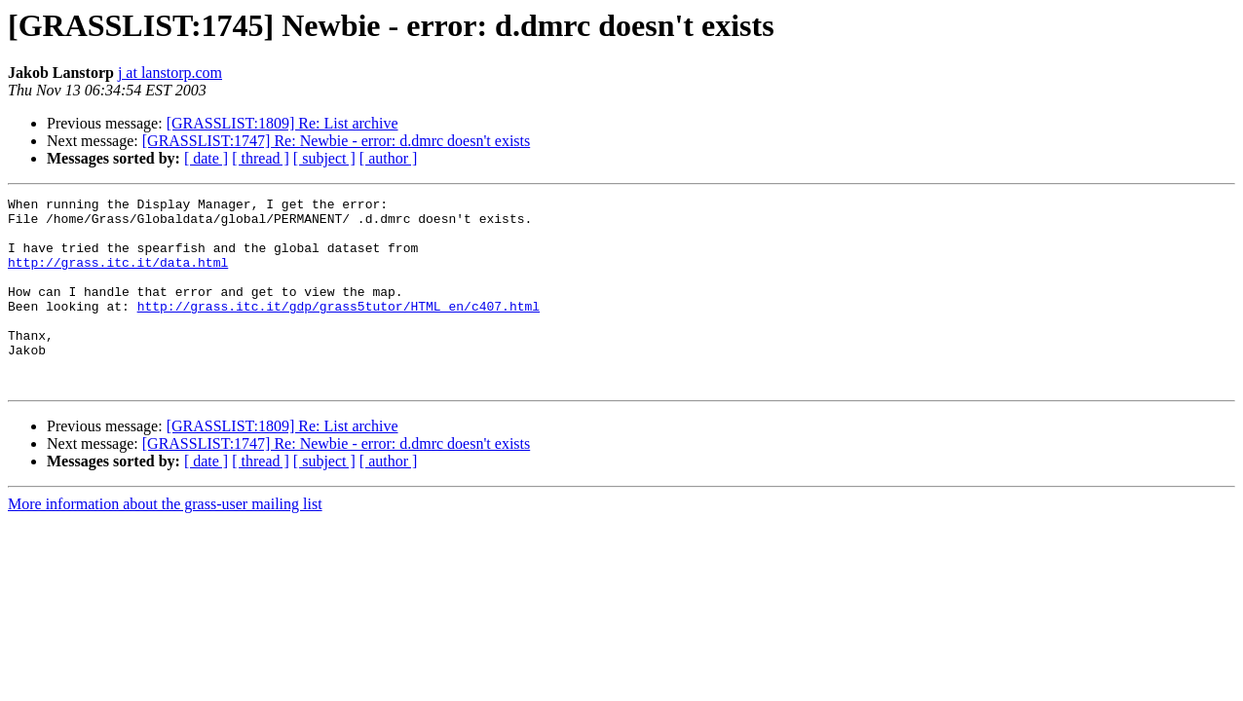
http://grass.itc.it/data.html (118, 276)
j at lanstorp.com (170, 72)
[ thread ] (260, 158)
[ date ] (206, 158)
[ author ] (388, 158)
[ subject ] (324, 158)
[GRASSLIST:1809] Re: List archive (282, 123)
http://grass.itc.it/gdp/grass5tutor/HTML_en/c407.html (338, 329)
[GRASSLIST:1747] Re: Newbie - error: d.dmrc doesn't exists (336, 140)
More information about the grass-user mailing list (165, 542)
